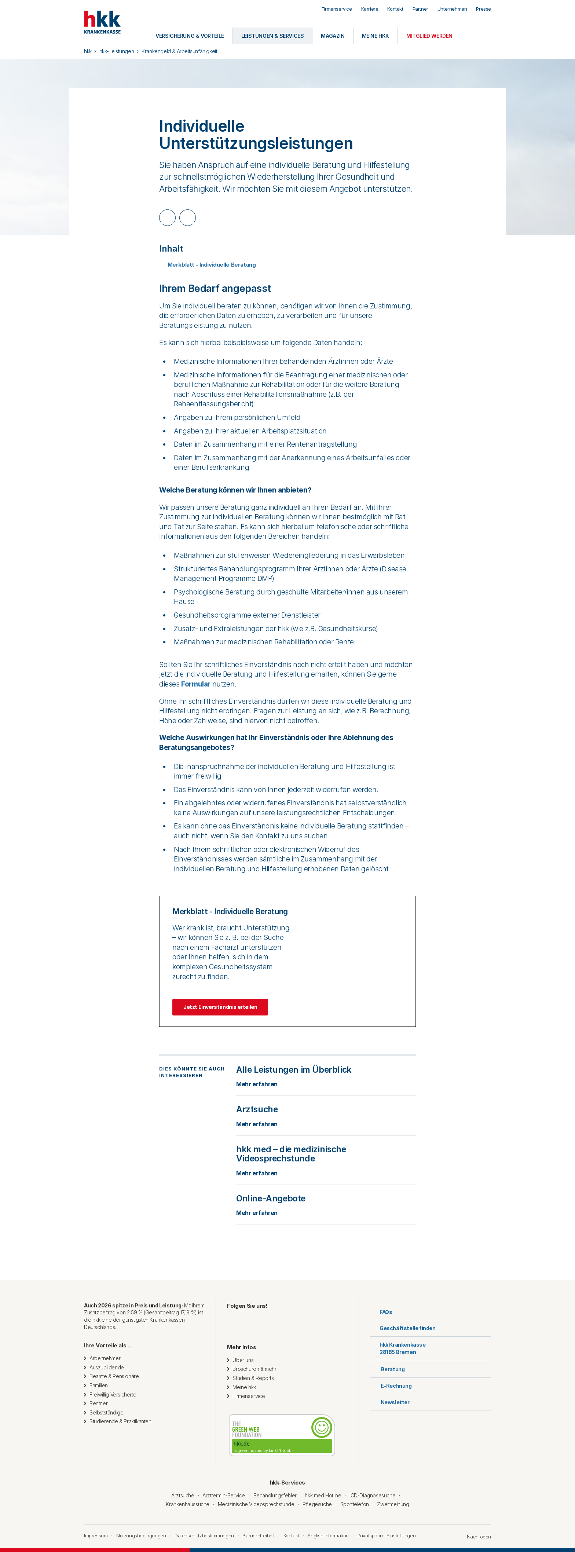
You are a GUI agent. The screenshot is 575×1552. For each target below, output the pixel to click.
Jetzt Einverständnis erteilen (220, 1007)
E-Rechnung (391, 1386)
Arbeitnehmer (104, 1358)
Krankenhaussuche (187, 1504)
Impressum (95, 1535)
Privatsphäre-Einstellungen (387, 1535)
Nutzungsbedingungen (141, 1535)
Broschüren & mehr (254, 1369)
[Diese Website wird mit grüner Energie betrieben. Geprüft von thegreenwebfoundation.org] (282, 1435)
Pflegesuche (317, 1504)
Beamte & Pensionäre (114, 1376)
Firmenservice (337, 9)
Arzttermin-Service (223, 1495)
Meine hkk (244, 1387)
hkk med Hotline (323, 1495)
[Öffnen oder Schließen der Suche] (476, 36)
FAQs (381, 1312)
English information (328, 1535)
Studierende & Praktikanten (120, 1421)
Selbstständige (106, 1412)
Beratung (387, 1368)
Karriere (369, 9)
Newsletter (390, 1402)
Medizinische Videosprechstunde (256, 1504)
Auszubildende (106, 1367)
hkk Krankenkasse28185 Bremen (398, 1348)
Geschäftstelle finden (403, 1328)
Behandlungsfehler (275, 1495)
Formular (195, 684)
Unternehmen (452, 9)
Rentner (98, 1403)
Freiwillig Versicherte (112, 1394)
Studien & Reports (253, 1378)
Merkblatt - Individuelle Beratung (207, 264)
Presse (483, 9)
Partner (420, 9)
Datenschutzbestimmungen (204, 1535)
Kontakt (395, 9)
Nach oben (475, 1537)
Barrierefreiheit (258, 1535)
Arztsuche (182, 1495)
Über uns (242, 1360)
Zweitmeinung (393, 1504)
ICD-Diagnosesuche (372, 1495)
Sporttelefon (354, 1504)
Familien (98, 1385)
